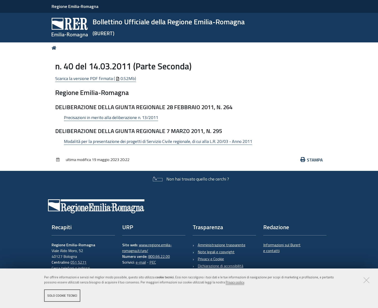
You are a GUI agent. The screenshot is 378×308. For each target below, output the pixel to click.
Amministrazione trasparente (221, 245)
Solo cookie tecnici (62, 295)
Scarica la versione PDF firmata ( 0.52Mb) (95, 78)
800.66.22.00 (159, 256)
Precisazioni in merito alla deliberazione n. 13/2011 (111, 117)
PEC (152, 262)
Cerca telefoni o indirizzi (71, 268)
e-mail (141, 262)
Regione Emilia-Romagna (75, 6)
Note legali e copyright (216, 252)
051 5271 (78, 262)
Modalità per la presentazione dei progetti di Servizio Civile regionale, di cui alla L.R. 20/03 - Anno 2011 (158, 141)
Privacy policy (235, 282)
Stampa (311, 160)
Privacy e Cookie (211, 259)
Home (55, 48)
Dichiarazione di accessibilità (220, 266)
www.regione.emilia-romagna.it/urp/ (147, 248)
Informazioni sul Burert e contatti (282, 248)
